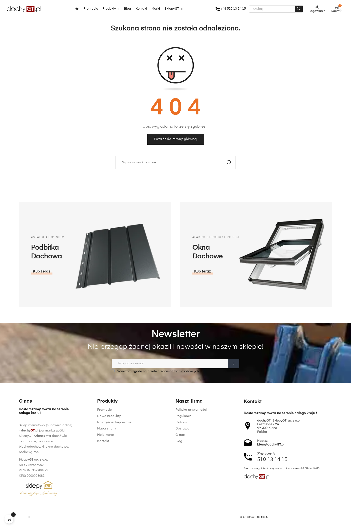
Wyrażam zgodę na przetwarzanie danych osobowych (155, 371)
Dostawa (182, 520)
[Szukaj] (175, 162)
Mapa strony (106, 512)
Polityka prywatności (191, 501)
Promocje (104, 494)
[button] (335, 271)
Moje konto (105, 519)
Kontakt (103, 525)
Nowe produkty (109, 500)
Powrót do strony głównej (175, 139)
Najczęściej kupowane (114, 506)
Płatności (182, 513)
